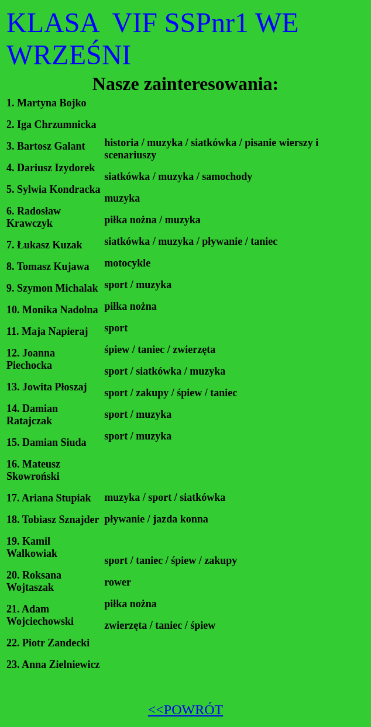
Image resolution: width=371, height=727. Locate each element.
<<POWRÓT (185, 709)
